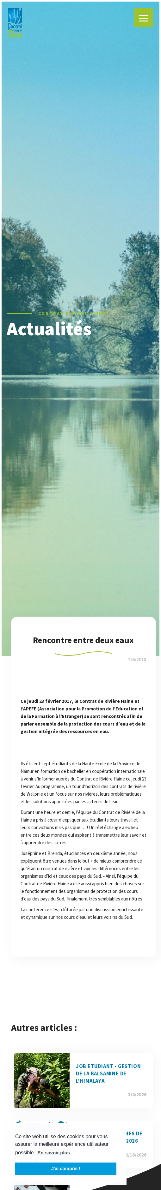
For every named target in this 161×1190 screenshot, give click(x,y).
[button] (143, 17)
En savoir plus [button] (54, 1152)
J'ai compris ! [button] (65, 1168)
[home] (15, 22)
